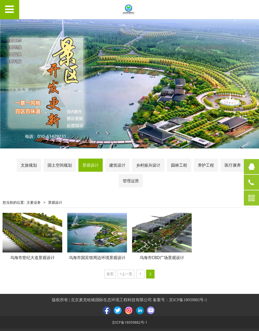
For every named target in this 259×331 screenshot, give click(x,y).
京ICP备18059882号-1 (188, 300)
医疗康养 (233, 165)
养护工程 (206, 165)
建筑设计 (117, 165)
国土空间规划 (60, 165)
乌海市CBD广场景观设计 (162, 257)
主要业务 (34, 202)
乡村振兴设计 (148, 165)
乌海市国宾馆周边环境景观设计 (97, 257)
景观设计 (90, 165)
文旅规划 (29, 165)
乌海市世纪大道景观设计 (32, 257)
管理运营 (131, 181)
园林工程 (179, 165)
